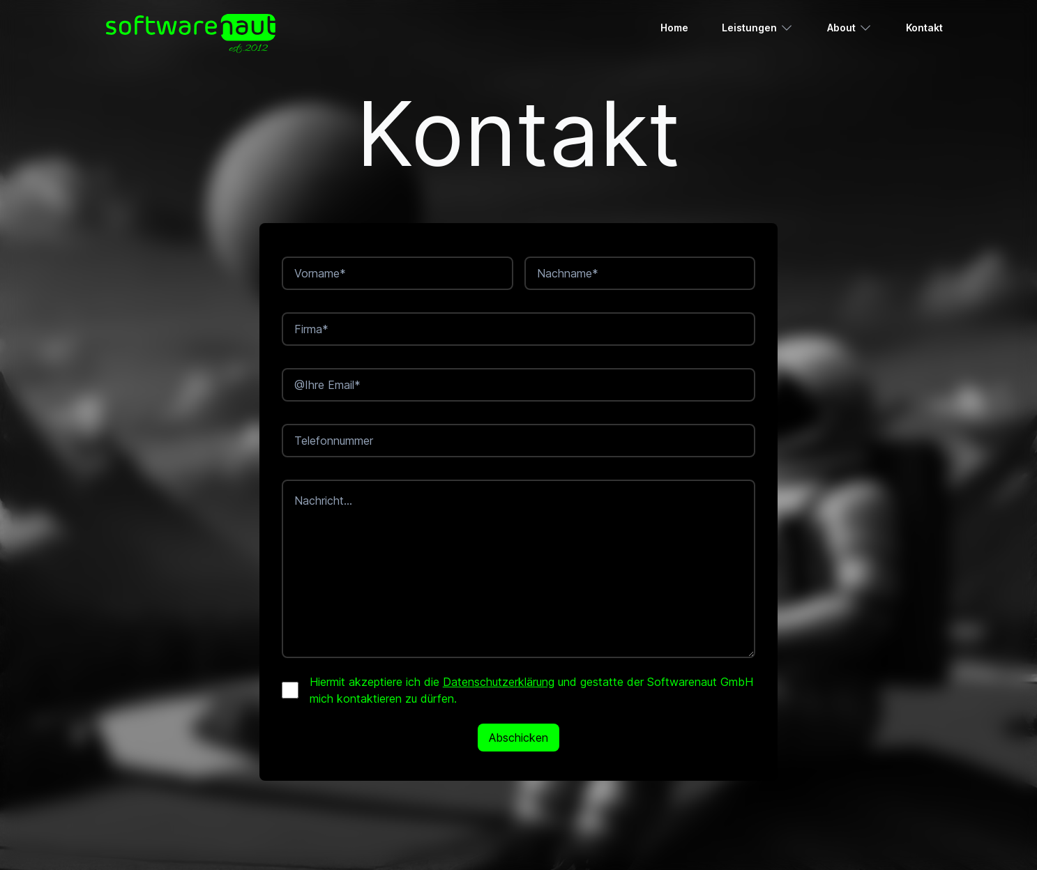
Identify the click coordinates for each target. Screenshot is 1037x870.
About (849, 28)
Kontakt (924, 27)
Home (674, 27)
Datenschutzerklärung (498, 682)
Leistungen (758, 28)
